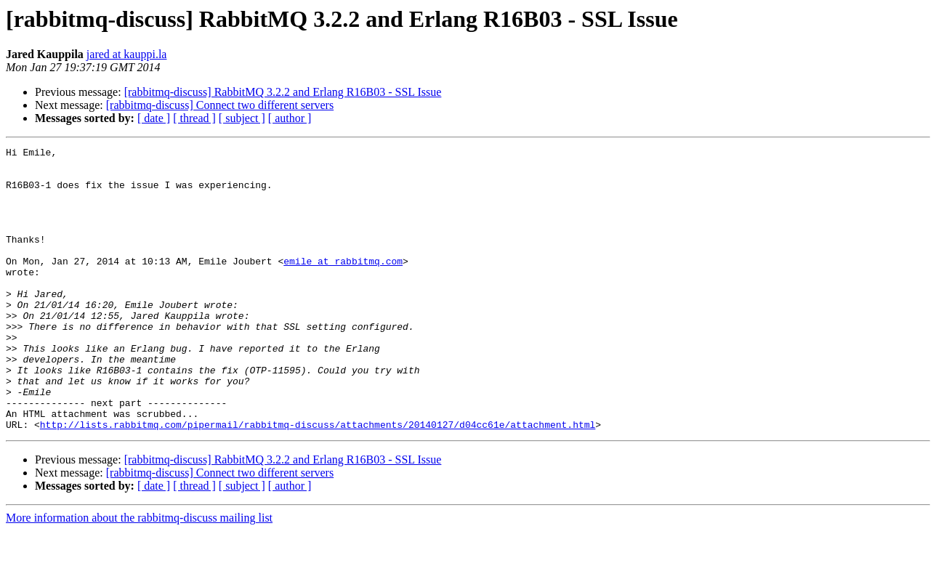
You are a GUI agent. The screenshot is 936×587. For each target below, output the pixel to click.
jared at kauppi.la (126, 54)
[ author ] (290, 118)
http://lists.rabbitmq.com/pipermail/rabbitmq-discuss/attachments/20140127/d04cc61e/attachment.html (317, 480)
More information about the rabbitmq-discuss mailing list (139, 574)
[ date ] (153, 118)
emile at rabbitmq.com (343, 284)
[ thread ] (194, 118)
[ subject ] (242, 118)
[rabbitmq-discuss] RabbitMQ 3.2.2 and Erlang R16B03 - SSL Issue (283, 92)
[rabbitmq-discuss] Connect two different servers (220, 105)
